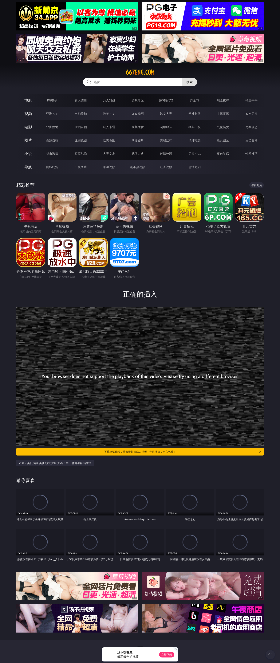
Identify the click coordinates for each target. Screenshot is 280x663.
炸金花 (194, 100)
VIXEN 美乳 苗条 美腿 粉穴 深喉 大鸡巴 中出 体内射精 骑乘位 (55, 463)
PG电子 (52, 100)
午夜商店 (81, 167)
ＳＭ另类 (251, 114)
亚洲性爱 (52, 127)
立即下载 (166, 654)
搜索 (190, 82)
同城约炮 (52, 167)
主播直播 (223, 114)
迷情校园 (166, 154)
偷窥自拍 (52, 140)
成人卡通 (109, 127)
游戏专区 (138, 100)
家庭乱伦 (81, 154)
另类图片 (251, 140)
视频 (28, 113)
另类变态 (251, 127)
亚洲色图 (81, 140)
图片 (28, 140)
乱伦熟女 (223, 127)
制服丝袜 (166, 127)
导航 (28, 166)
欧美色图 (109, 140)
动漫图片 (138, 140)
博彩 (28, 100)
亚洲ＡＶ (52, 114)
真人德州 (81, 100)
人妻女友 (109, 154)
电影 (28, 126)
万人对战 (109, 100)
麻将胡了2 (166, 100)
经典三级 (194, 127)
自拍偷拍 (81, 114)
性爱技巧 (251, 154)
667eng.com (140, 72)
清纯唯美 (194, 140)
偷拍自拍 (81, 127)
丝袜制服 (194, 114)
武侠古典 (138, 154)
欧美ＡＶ (109, 114)
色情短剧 (194, 167)
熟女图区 (223, 140)
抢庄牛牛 (251, 100)
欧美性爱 (138, 127)
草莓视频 (109, 167)
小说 (28, 153)
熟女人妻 (166, 114)
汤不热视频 (137, 167)
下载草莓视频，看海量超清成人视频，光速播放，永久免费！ (183, 451)
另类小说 (194, 154)
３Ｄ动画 (138, 114)
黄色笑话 (223, 154)
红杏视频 (166, 167)
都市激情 (52, 154)
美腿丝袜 (166, 140)
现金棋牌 (223, 100)
